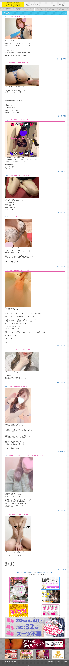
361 (18, 572)
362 (21, 572)
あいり (6, 16)
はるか (6, 386)
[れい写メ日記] (62, 116)
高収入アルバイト (57, 661)
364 (28, 572)
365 (31, 572)
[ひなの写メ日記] (61, 212)
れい (6, 63)
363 (25, 572)
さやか (6, 270)
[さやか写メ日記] (61, 345)
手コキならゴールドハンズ (10, 661)
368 (41, 572)
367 (38, 572)
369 (44, 572)
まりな (6, 120)
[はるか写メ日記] (61, 451)
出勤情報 (50, 661)
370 (47, 572)
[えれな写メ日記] (61, 382)
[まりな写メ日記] (61, 171)
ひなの (6, 175)
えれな (6, 349)
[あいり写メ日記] (61, 59)
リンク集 (65, 661)
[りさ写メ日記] (62, 510)
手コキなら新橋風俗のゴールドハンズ (10, 1)
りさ (6, 455)
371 (51, 572)
